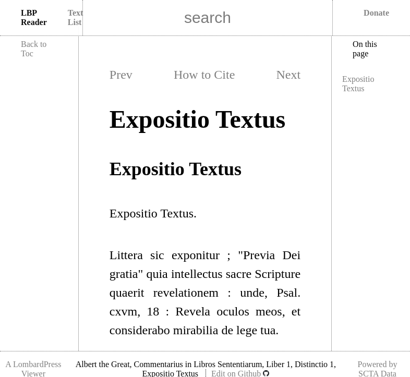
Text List (75, 17)
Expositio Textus (358, 84)
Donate (376, 12)
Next (288, 74)
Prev (121, 74)
